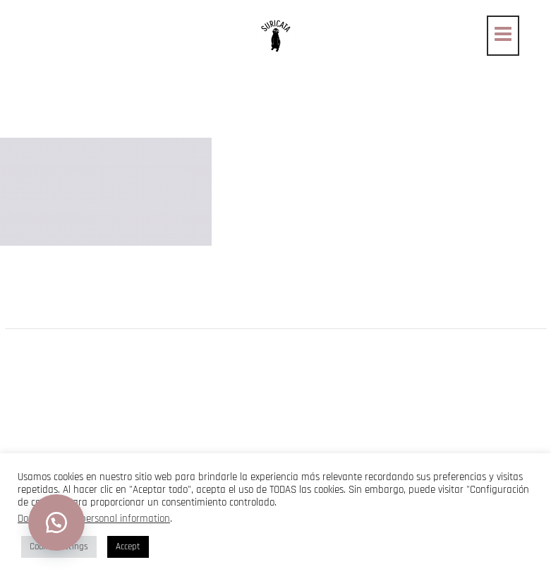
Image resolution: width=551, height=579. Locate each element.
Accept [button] (128, 546)
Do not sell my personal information (94, 518)
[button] (56, 522)
